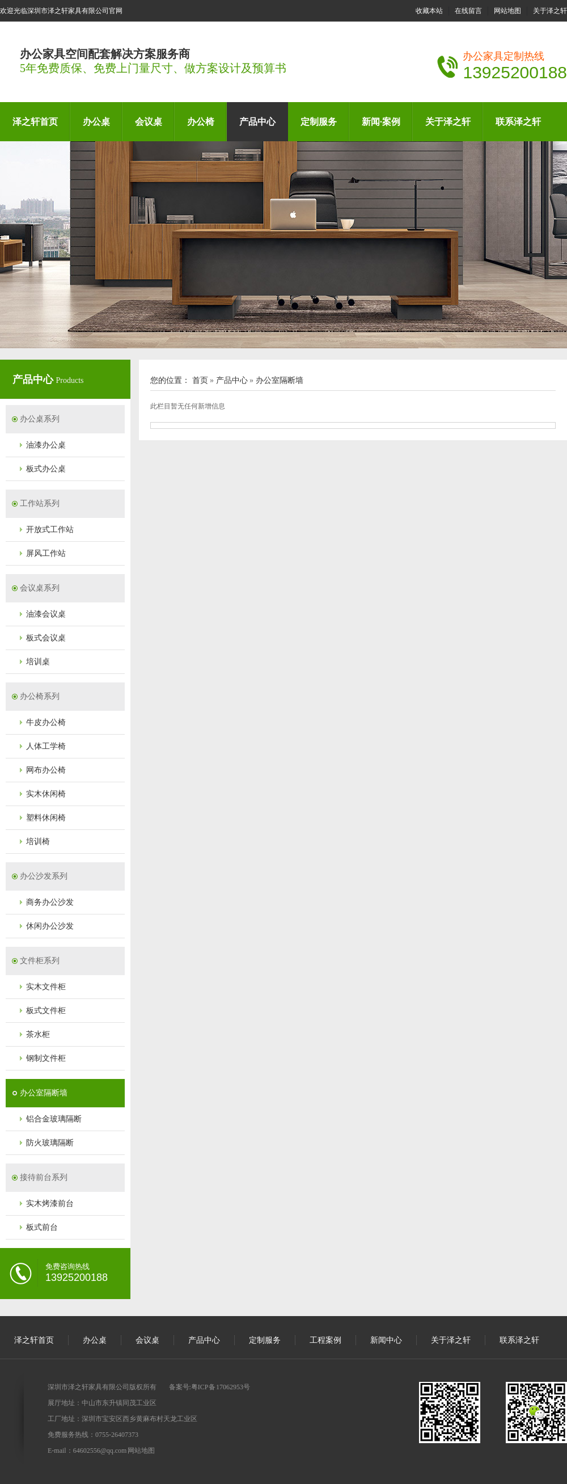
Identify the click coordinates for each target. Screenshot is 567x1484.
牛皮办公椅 (46, 722)
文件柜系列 (40, 960)
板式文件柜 (46, 1010)
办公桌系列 (40, 419)
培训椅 (38, 841)
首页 (200, 380)
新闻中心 (386, 1340)
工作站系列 (40, 503)
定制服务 (319, 122)
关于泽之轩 (550, 11)
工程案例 (325, 1340)
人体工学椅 (46, 746)
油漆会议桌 (46, 614)
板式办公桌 (46, 469)
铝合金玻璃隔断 (54, 1119)
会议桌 (148, 122)
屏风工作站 (46, 553)
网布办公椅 (46, 770)
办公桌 (96, 122)
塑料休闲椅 (46, 817)
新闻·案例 (381, 122)
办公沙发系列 (43, 876)
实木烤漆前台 (50, 1203)
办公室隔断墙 (43, 1093)
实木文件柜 (46, 987)
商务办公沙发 (50, 902)
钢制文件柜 (46, 1058)
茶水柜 (38, 1034)
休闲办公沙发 (50, 926)
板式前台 (42, 1227)
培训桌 (38, 661)
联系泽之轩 (518, 122)
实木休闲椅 (46, 794)
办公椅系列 (40, 696)
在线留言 (468, 11)
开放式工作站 (50, 529)
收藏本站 (429, 11)
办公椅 (200, 122)
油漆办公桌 (46, 445)
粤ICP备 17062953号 (220, 1387)
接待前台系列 (43, 1177)
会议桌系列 (40, 588)
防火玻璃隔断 (50, 1143)
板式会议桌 (46, 638)
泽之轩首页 (35, 122)
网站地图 (507, 11)
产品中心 (257, 122)
